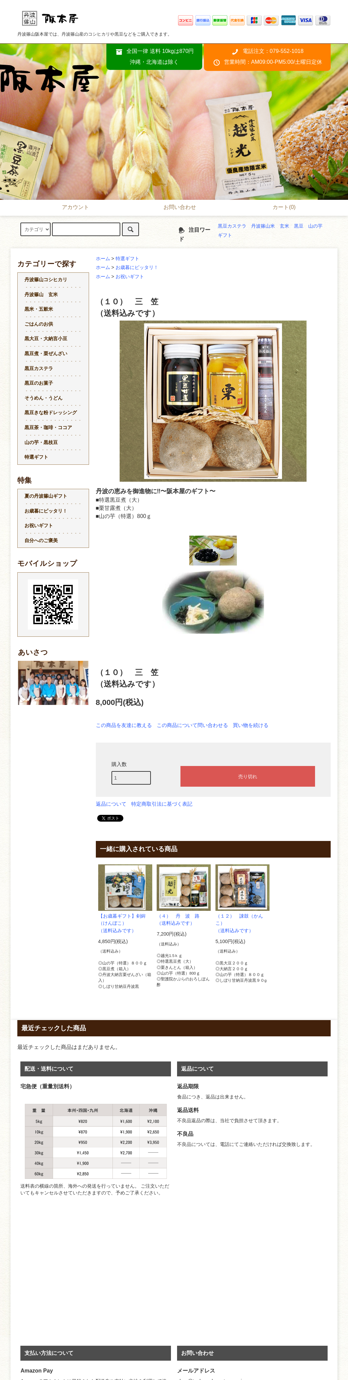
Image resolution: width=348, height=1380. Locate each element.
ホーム (103, 258)
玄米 (284, 226)
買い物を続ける (250, 725)
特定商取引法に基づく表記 (161, 804)
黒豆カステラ (232, 226)
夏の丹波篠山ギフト (45, 496)
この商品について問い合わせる (192, 725)
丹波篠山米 (263, 226)
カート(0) (278, 208)
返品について (111, 804)
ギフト (225, 235)
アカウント (69, 208)
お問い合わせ (174, 208)
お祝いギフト (130, 276)
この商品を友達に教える (124, 725)
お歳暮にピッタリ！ (137, 267)
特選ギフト (127, 258)
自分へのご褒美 (41, 540)
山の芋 (315, 226)
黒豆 (298, 226)
